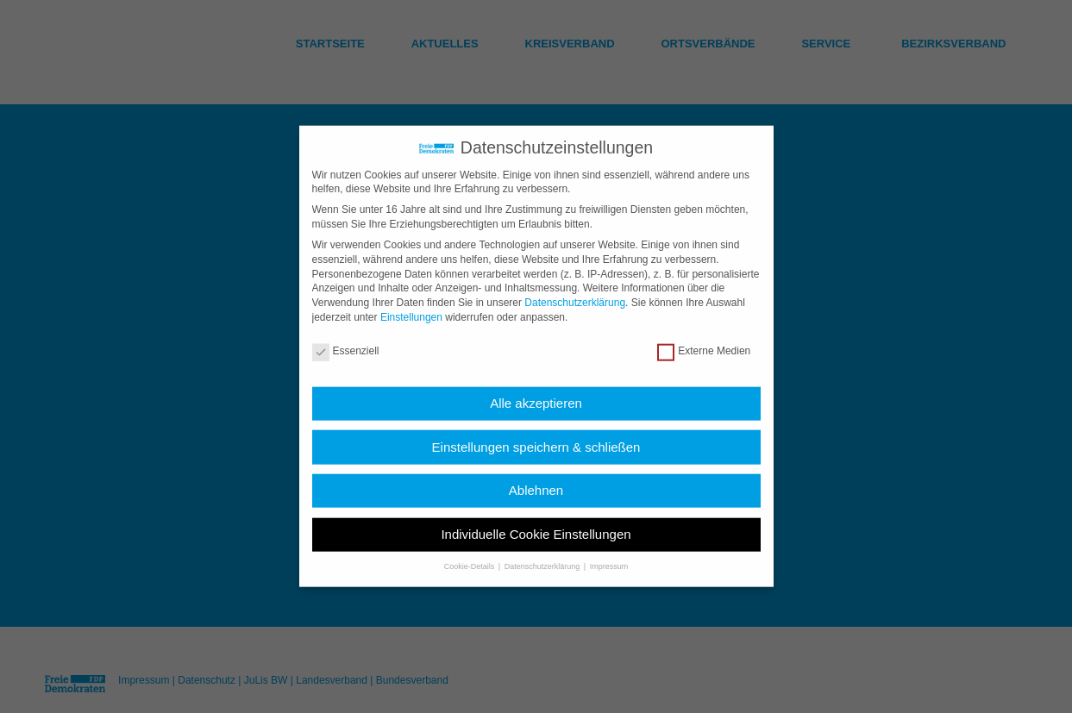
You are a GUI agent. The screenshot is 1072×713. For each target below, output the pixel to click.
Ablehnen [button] (536, 479)
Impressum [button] (609, 555)
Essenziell (345, 340)
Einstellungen (411, 306)
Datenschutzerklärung (574, 291)
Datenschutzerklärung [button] (543, 555)
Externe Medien (703, 340)
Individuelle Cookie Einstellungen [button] (535, 523)
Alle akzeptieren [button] (536, 392)
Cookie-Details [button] (470, 555)
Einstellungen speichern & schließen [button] (536, 435)
